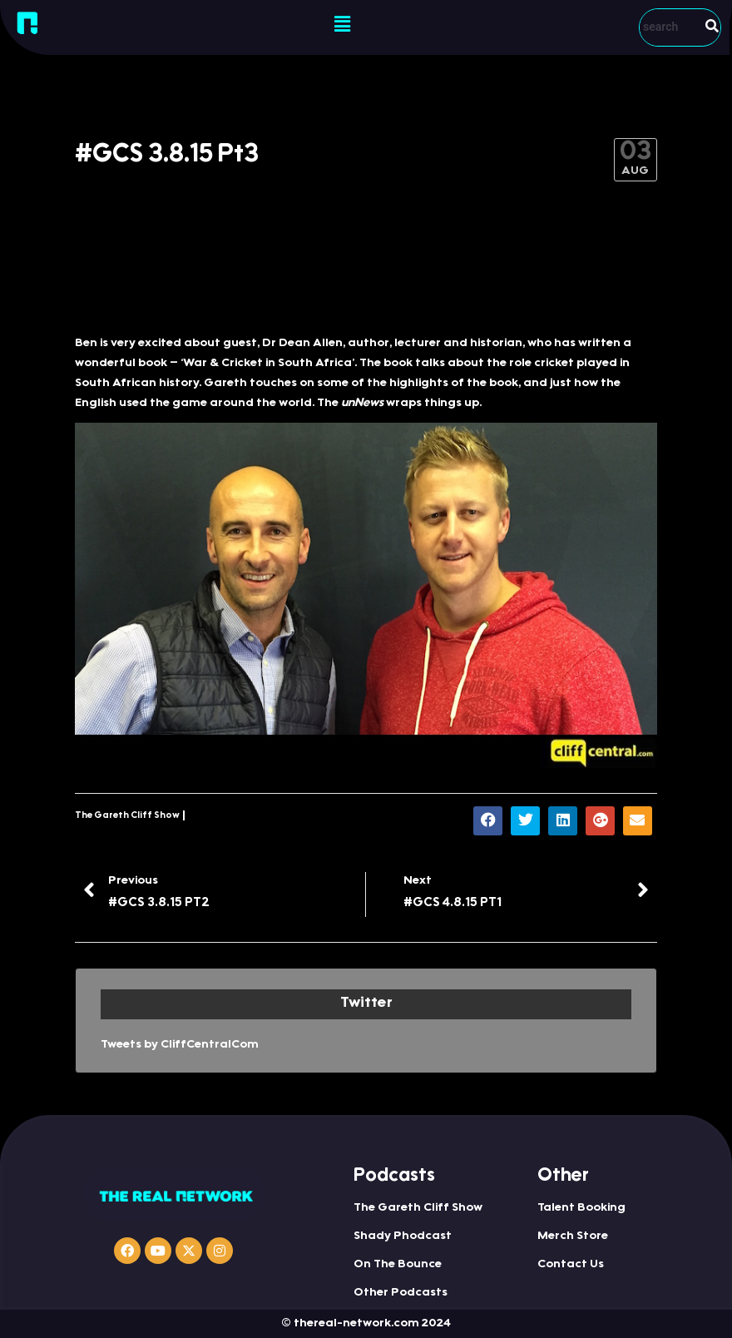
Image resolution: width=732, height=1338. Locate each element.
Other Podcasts (401, 1293)
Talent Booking (581, 1208)
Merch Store (572, 1236)
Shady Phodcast (403, 1236)
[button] (343, 25)
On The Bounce (398, 1265)
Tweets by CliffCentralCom (180, 1045)
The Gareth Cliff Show (127, 815)
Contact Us (570, 1265)
